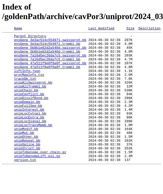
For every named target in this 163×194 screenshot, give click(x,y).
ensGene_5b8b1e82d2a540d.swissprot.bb (50, 51)
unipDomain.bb (27, 116)
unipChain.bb (26, 102)
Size (130, 29)
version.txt (25, 186)
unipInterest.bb (29, 125)
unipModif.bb (26, 149)
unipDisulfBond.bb (31, 111)
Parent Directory (30, 37)
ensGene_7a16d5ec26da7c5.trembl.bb (47, 65)
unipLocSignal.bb (30, 139)
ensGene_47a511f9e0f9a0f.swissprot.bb (50, 70)
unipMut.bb (24, 153)
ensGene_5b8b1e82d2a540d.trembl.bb (47, 56)
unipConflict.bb (29, 107)
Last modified (101, 29)
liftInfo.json (27, 79)
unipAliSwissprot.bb (33, 93)
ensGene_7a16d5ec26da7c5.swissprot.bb (50, 60)
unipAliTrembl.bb (30, 97)
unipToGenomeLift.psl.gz (37, 181)
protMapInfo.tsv (29, 84)
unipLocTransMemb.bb (33, 144)
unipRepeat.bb (27, 162)
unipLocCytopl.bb (30, 130)
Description (149, 29)
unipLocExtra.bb (29, 135)
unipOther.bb (26, 158)
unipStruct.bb (27, 172)
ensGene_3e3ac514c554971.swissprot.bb (50, 42)
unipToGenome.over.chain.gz (40, 176)
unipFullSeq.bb (28, 121)
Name (18, 29)
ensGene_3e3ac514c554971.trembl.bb (47, 46)
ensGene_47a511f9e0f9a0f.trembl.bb (47, 74)
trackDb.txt (25, 88)
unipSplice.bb (27, 167)
